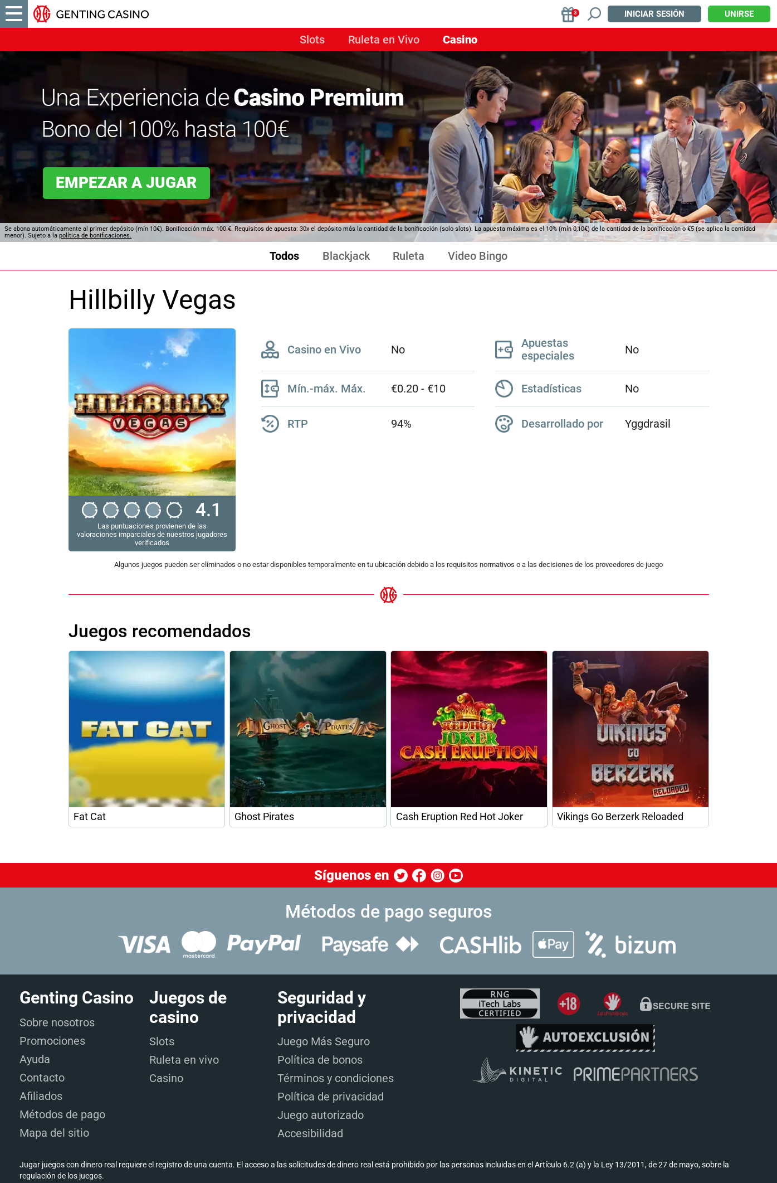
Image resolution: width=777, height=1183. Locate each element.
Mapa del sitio (54, 1133)
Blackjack (346, 256)
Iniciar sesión (654, 14)
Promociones (52, 1041)
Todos (284, 256)
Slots (312, 39)
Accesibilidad (310, 1133)
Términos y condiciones (335, 1078)
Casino (460, 39)
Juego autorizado (320, 1115)
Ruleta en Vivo (383, 39)
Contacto (42, 1077)
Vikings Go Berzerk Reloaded (620, 816)
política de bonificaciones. (95, 235)
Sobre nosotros (57, 1022)
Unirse (739, 14)
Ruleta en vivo (184, 1059)
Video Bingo (477, 256)
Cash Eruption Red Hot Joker (459, 816)
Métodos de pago (62, 1114)
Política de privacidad (330, 1096)
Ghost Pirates (264, 816)
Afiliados (40, 1096)
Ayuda (34, 1059)
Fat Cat (90, 816)
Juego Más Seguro (323, 1041)
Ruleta (408, 256)
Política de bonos (320, 1059)
